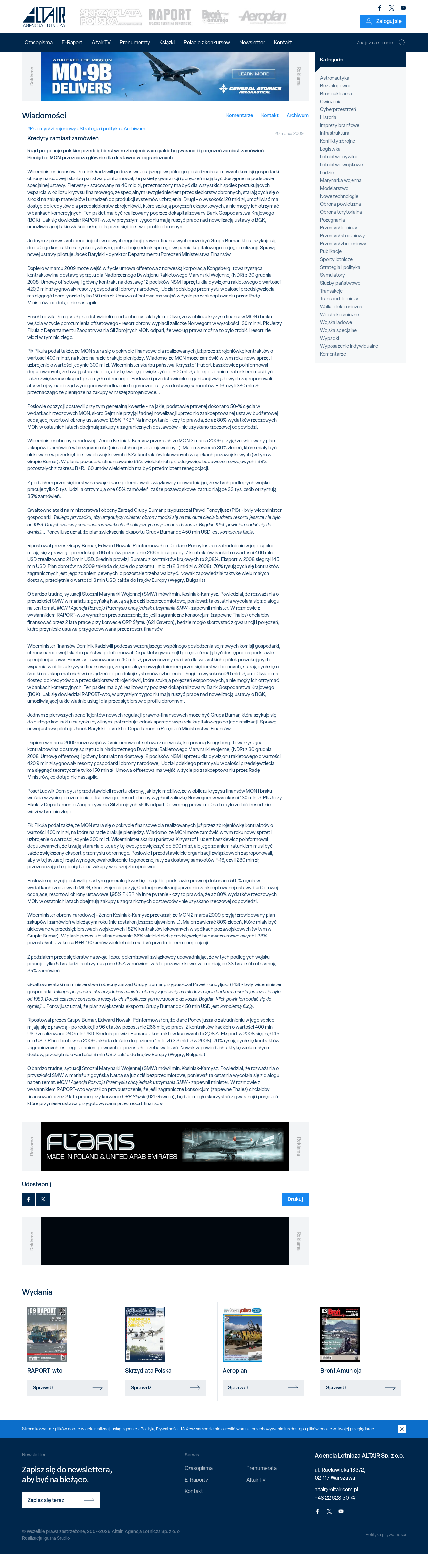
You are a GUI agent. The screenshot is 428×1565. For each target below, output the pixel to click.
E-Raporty (196, 1490)
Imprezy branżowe (339, 135)
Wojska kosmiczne (339, 325)
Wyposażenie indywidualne (349, 356)
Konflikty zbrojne (337, 151)
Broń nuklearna (336, 104)
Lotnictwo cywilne (339, 167)
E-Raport (72, 42)
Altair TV (101, 42)
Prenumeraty (135, 42)
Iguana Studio (57, 1548)
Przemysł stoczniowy (342, 246)
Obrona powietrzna (340, 214)
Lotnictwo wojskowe (341, 175)
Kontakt (283, 42)
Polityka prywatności (385, 1545)
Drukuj (295, 1209)
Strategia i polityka (340, 277)
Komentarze (239, 125)
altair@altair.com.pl (336, 1500)
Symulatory (332, 285)
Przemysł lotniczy (338, 238)
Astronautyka (334, 88)
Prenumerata (261, 1478)
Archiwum (298, 125)
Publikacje (331, 262)
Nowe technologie (339, 206)
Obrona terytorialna (341, 222)
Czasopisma (39, 42)
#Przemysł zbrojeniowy (51, 138)
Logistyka (330, 159)
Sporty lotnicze (336, 270)
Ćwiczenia (331, 112)
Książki (167, 42)
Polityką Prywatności (160, 1439)
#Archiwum (133, 138)
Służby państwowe (340, 293)
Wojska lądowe (336, 333)
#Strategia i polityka (98, 138)
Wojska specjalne (338, 341)
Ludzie (327, 183)
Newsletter (252, 42)
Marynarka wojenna (341, 191)
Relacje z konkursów (207, 42)
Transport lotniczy (339, 309)
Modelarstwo (334, 199)
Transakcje (331, 301)
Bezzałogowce (335, 96)
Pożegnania (332, 230)
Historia (328, 128)
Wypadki (329, 348)
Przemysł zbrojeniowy (343, 254)
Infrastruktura (334, 143)
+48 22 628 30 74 (335, 1508)
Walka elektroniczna (341, 317)
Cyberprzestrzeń (338, 120)
